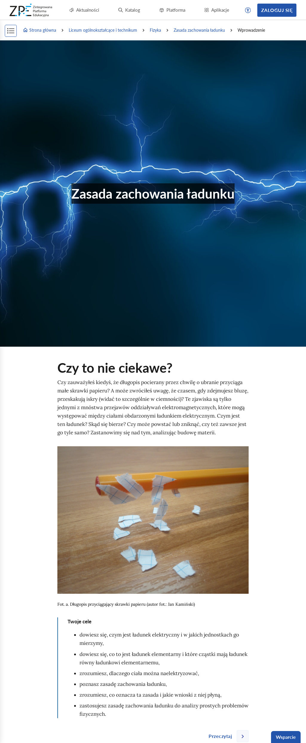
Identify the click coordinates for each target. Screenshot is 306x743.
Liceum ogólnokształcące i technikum (103, 30)
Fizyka (155, 30)
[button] (248, 10)
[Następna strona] (226, 736)
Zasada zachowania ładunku (199, 30)
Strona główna (39, 30)
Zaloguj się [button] (277, 10)
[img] (153, 520)
